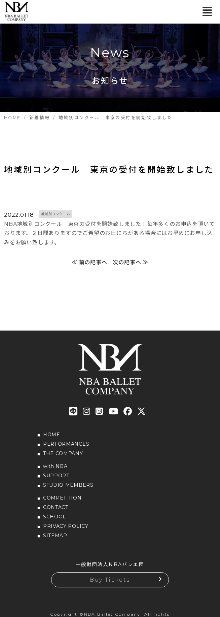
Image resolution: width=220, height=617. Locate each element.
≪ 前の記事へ (89, 262)
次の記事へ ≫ (130, 262)
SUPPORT (56, 476)
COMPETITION (62, 498)
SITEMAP (55, 536)
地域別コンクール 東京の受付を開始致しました (109, 170)
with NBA (55, 466)
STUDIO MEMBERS (68, 485)
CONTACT (55, 507)
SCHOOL (54, 517)
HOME (51, 435)
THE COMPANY (63, 453)
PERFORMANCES (66, 444)
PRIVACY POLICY (65, 526)
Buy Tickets (110, 580)
